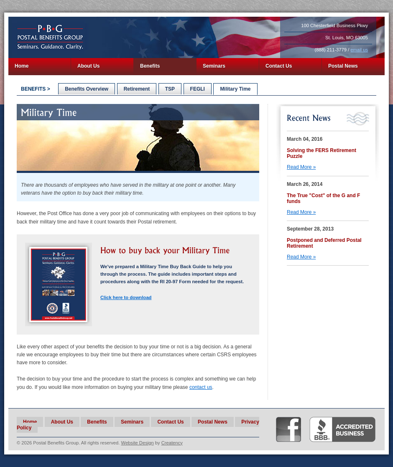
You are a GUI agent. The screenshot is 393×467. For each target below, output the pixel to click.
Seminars (214, 66)
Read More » (301, 167)
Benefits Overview (86, 89)
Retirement (137, 89)
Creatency (172, 442)
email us (359, 49)
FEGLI (197, 89)
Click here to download (125, 297)
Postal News (343, 66)
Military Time (235, 89)
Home (21, 66)
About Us (88, 66)
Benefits (150, 66)
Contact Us (278, 66)
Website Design (137, 442)
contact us (200, 387)
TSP (170, 89)
